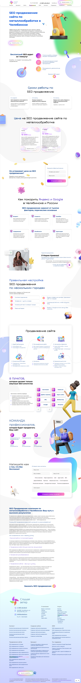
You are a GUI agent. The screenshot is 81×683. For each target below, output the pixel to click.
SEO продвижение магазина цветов (17, 662)
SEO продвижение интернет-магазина (18, 648)
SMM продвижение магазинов (59, 635)
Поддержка (53, 5)
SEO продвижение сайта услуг (16, 667)
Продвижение (32, 5)
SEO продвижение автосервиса (16, 650)
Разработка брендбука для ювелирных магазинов (40, 657)
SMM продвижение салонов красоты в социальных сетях (61, 638)
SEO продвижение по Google (16, 644)
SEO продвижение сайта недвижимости (18, 652)
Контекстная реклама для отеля (16, 632)
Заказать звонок (65, 2)
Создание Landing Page (36, 636)
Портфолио (61, 5)
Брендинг (18, 5)
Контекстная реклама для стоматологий (18, 628)
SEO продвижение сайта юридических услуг (18, 665)
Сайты (24, 5)
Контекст (46, 5)
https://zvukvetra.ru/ (36, 681)
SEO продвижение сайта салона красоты (19, 654)
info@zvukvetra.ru (22, 614)
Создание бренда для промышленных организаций (40, 648)
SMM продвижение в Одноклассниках (61, 630)
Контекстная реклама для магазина (17, 630)
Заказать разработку (25, 673)
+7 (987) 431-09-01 (45, 3)
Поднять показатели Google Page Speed (61, 644)
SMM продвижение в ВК (58, 628)
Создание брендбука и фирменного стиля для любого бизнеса (39, 645)
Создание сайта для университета (39, 634)
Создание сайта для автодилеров (39, 628)
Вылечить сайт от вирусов (58, 646)
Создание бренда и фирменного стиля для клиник (40, 654)
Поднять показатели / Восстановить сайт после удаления (61, 649)
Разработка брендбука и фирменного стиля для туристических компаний (40, 651)
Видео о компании (45, 608)
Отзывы (43, 613)
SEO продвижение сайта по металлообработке (15, 657)
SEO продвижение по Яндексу (16, 646)
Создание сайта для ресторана (38, 632)
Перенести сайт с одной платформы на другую (61, 652)
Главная (11, 5)
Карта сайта (44, 618)
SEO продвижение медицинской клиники (17, 660)
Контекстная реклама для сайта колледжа (16, 635)
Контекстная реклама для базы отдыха (18, 637)
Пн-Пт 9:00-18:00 (22, 617)
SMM (40, 5)
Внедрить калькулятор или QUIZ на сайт (61, 654)
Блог (42, 616)
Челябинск (54, 3)
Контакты (69, 5)
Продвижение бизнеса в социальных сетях (61, 633)
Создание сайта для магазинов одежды (40, 630)
